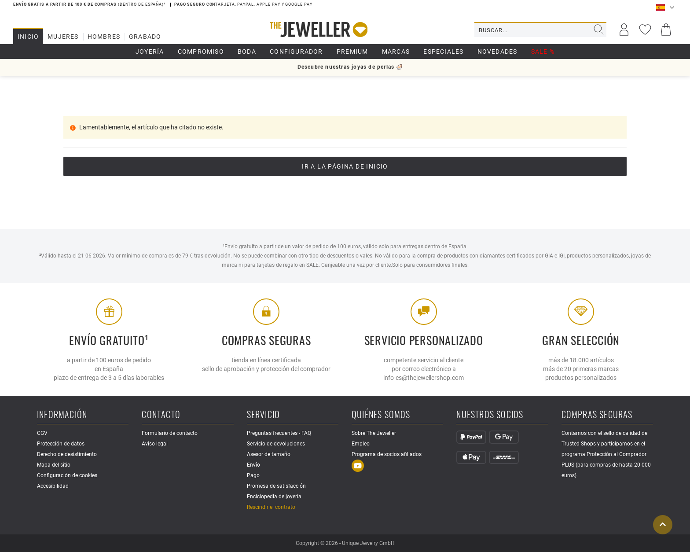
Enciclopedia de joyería (274, 496)
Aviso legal (155, 444)
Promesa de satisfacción (276, 486)
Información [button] (62, 415)
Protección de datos (60, 444)
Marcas (396, 51)
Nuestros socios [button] (489, 415)
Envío (253, 465)
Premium (352, 51)
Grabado (145, 36)
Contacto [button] (161, 415)
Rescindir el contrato (271, 507)
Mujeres (63, 36)
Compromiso (201, 51)
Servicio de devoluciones (276, 444)
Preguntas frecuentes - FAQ (279, 433)
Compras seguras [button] (597, 415)
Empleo (361, 444)
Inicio (28, 36)
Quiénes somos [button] (381, 415)
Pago (253, 475)
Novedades (497, 51)
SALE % (542, 51)
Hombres (104, 36)
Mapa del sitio (53, 465)
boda (247, 51)
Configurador (296, 51)
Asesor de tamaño (268, 454)
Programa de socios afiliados (387, 454)
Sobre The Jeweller (374, 433)
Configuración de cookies (67, 475)
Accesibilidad (53, 486)
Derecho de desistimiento (67, 454)
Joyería (150, 51)
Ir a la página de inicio (345, 166)
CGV (42, 433)
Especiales (443, 51)
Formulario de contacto (170, 433)
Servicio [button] (263, 415)
